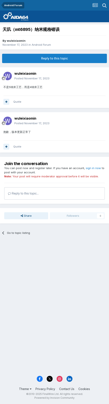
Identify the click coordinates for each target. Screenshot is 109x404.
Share (26, 215)
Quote (17, 101)
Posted (31, 78)
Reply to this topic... (23, 193)
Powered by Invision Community (54, 397)
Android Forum (41, 44)
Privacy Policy (45, 389)
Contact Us (66, 389)
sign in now (93, 168)
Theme (25, 389)
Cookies (84, 389)
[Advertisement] (54, 269)
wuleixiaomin (16, 40)
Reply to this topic (54, 58)
